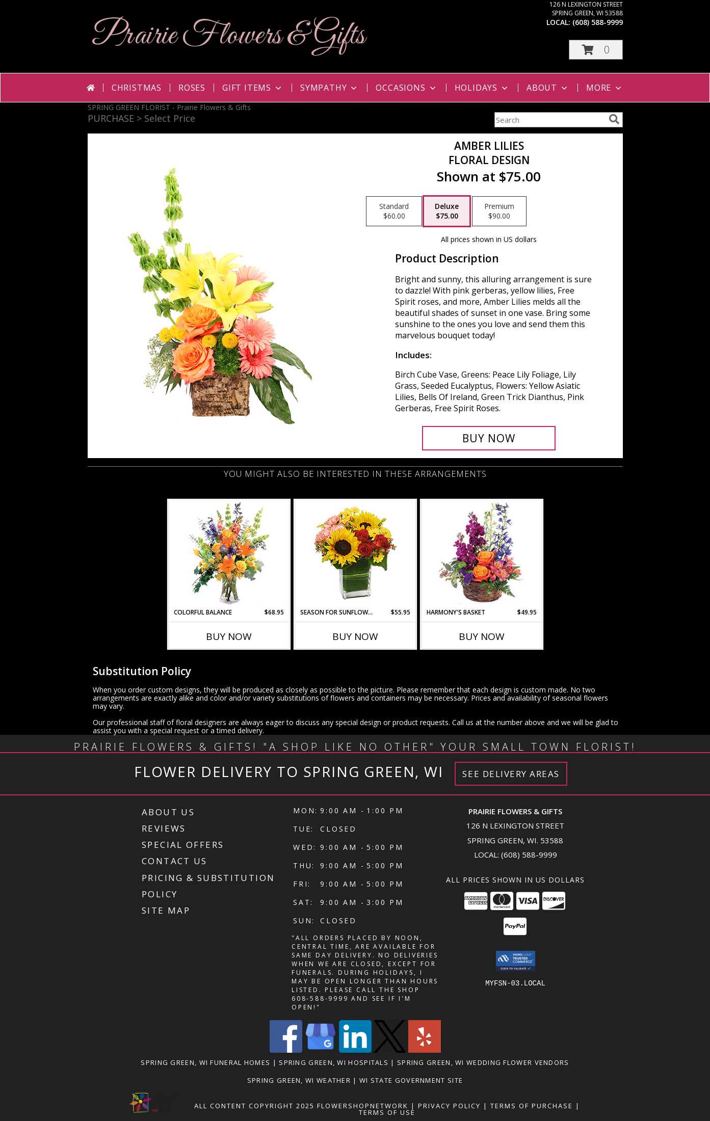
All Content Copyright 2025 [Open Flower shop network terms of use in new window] (254, 1105)
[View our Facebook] (286, 1050)
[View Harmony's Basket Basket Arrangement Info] (481, 554)
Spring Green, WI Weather (299, 1080)
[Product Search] (549, 120)
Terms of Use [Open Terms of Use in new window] (387, 1112)
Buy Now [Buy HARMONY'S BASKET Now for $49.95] (482, 636)
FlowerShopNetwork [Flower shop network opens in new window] (362, 1105)
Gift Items (252, 87)
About (548, 87)
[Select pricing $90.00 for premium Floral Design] (499, 211)
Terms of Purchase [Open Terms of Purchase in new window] (531, 1105)
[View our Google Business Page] (320, 1050)
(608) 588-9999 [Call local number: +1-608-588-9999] (597, 22)
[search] (614, 119)
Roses (191, 87)
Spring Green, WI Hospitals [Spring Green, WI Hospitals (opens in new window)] (333, 1062)
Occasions (406, 87)
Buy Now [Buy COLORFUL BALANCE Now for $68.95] (229, 636)
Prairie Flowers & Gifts (229, 36)
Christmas (137, 87)
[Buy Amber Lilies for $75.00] (489, 438)
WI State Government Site (411, 1080)
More (604, 87)
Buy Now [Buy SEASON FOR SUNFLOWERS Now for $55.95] (355, 636)
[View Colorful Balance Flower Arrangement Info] (228, 554)
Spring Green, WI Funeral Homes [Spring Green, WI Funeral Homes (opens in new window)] (205, 1062)
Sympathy (329, 87)
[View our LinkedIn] (355, 1050)
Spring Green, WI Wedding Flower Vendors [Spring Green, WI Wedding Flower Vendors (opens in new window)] (483, 1062)
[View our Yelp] (424, 1050)
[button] (596, 50)
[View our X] (390, 1050)
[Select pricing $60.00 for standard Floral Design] (394, 211)
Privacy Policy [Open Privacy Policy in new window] (449, 1105)
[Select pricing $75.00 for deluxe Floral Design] (446, 211)
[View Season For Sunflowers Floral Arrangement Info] (355, 554)
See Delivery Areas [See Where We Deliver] (511, 774)
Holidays (482, 87)
